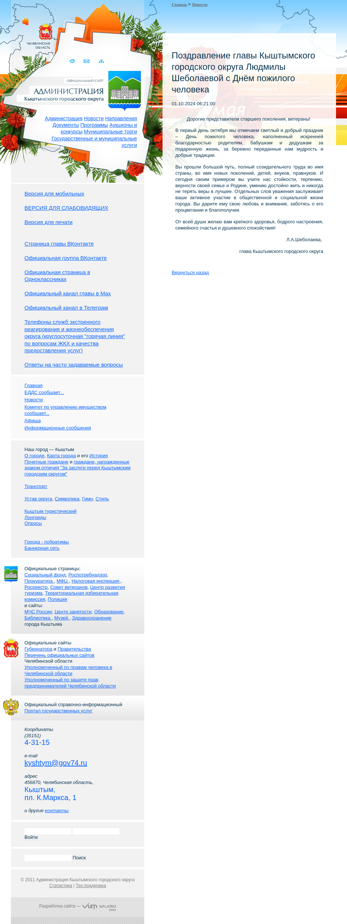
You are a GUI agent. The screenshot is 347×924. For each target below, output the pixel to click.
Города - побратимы (46, 542)
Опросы (33, 523)
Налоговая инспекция (96, 581)
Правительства (74, 649)
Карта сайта (101, 61)
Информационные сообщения (57, 428)
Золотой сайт (19, 32)
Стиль (102, 498)
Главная (179, 4)
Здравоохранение (91, 618)
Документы (66, 125)
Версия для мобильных (54, 193)
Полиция (57, 599)
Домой (72, 61)
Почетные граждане (46, 462)
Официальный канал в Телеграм (66, 307)
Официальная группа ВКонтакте (65, 258)
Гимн (87, 498)
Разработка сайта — (77, 906)
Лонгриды (35, 517)
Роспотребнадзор (87, 575)
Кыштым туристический (50, 511)
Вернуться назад (190, 272)
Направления (121, 118)
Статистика (60, 885)
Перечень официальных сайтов (59, 655)
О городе (34, 455)
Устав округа (38, 498)
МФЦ (63, 581)
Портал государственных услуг (58, 710)
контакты (57, 810)
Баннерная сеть (42, 548)
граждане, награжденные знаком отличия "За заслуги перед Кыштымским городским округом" (77, 468)
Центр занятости (72, 611)
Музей (61, 618)
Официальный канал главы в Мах (67, 293)
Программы (94, 125)
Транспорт (35, 486)
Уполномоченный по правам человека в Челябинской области (68, 670)
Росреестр (35, 587)
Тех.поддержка (91, 885)
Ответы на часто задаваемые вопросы (73, 364)
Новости (94, 118)
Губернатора (38, 649)
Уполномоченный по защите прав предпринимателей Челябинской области (70, 683)
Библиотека (38, 618)
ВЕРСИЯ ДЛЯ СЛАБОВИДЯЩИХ (66, 208)
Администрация (64, 118)
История (98, 455)
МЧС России (38, 611)
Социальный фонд (45, 575)
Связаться (87, 61)
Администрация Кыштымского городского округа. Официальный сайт (81, 89)
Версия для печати (48, 222)
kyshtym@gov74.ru (55, 763)
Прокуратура (39, 581)
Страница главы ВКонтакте (59, 244)
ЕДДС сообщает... (44, 392)
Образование (109, 611)
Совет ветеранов (68, 587)
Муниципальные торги (110, 132)
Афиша (32, 420)
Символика (67, 498)
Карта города (61, 455)
